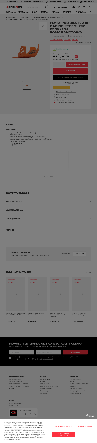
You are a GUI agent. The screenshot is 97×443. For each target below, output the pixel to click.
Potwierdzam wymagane (63, 427)
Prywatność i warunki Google (36, 430)
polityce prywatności (16, 429)
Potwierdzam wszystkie (63, 434)
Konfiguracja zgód (85, 427)
